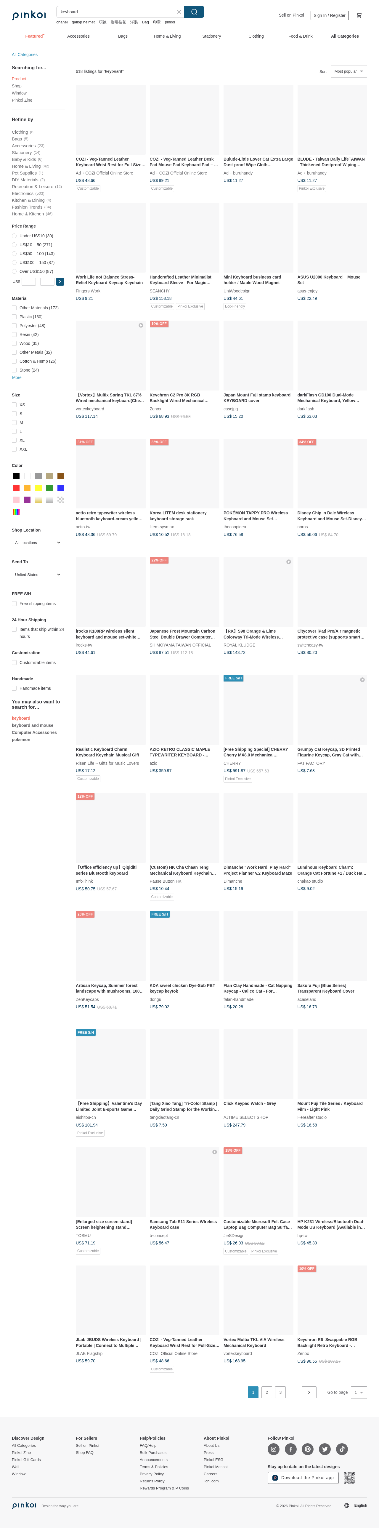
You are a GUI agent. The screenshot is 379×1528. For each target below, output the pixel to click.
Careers (210, 1474)
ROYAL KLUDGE (239, 645)
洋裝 (134, 22)
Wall (15, 1467)
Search (194, 11)
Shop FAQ (85, 1453)
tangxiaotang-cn (164, 1117)
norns (303, 526)
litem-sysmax (162, 526)
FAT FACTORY (311, 763)
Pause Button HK (166, 881)
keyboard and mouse (32, 725)
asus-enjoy (308, 290)
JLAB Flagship (89, 1353)
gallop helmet (83, 22)
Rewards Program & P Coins (164, 1488)
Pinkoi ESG (213, 1460)
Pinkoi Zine (22, 100)
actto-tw (83, 526)
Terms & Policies (154, 1467)
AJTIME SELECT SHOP (246, 1117)
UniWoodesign (237, 290)
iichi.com (211, 1481)
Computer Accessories (34, 732)
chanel (62, 22)
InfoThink (84, 881)
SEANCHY (160, 290)
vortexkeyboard (90, 408)
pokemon (21, 739)
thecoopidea (235, 526)
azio (154, 763)
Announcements (154, 1460)
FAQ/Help (148, 1446)
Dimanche (233, 881)
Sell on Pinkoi (291, 15)
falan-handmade (238, 999)
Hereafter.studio (312, 1117)
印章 (157, 22)
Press (208, 1453)
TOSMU (83, 1235)
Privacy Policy (152, 1474)
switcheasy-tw (310, 645)
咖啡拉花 (118, 22)
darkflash (306, 408)
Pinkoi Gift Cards (26, 1460)
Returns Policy (152, 1481)
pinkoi (170, 22)
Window (19, 93)
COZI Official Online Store (109, 172)
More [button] (17, 377)
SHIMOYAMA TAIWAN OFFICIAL (180, 645)
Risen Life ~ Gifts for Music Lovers (107, 763)
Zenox (155, 408)
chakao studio (310, 881)
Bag (145, 22)
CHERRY (232, 763)
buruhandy (243, 172)
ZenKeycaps (87, 999)
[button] (60, 282)
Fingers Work (88, 290)
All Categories (25, 54)
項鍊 (103, 22)
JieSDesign (234, 1235)
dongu (155, 999)
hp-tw (303, 1235)
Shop (17, 86)
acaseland (307, 999)
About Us (211, 1446)
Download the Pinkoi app (303, 1478)
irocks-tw (84, 645)
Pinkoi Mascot (216, 1467)
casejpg (231, 408)
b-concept (159, 1235)
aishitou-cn (86, 1117)
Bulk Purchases (153, 1453)
